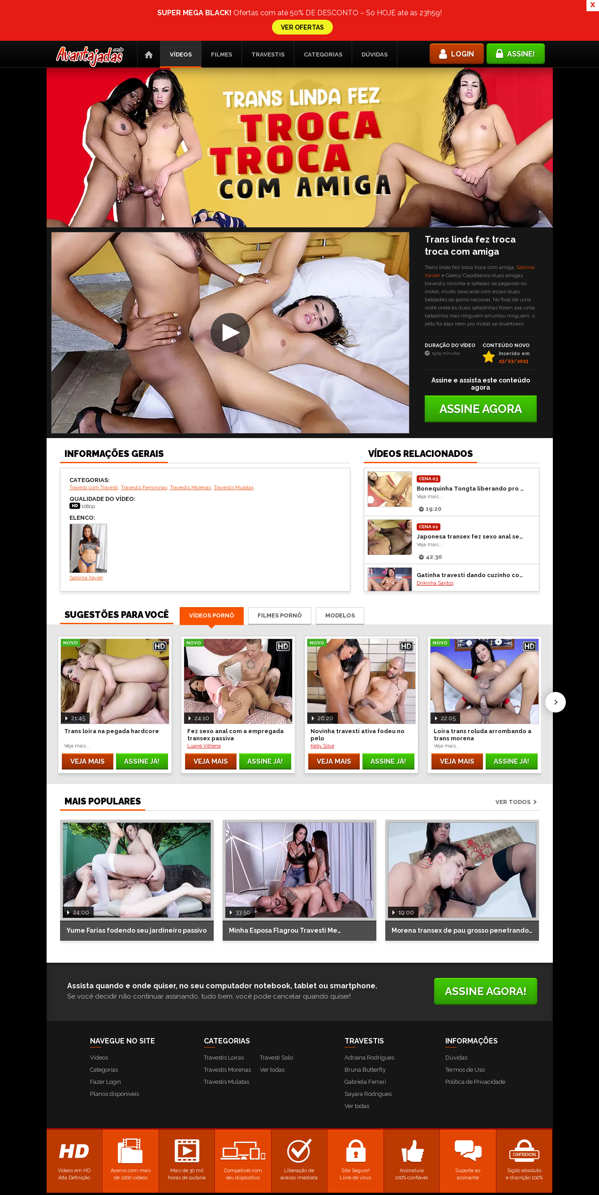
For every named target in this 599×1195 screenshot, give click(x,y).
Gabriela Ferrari (365, 1057)
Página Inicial (149, 29)
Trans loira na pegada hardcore (111, 706)
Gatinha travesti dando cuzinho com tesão (471, 550)
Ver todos (513, 777)
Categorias (323, 29)
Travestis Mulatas (234, 463)
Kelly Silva (322, 721)
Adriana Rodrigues (369, 1033)
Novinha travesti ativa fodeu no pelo (357, 710)
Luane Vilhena (204, 721)
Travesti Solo (276, 1033)
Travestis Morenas (190, 463)
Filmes (221, 29)
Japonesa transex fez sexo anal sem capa (471, 511)
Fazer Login (105, 1057)
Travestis (267, 29)
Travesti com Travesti (93, 463)
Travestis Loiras (224, 1033)
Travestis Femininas (144, 463)
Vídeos (181, 29)
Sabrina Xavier (88, 527)
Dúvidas (375, 29)
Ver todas (272, 1045)
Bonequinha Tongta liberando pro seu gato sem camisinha (471, 464)
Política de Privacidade (475, 1057)
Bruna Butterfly (365, 1045)
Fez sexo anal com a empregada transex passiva (235, 710)
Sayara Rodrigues (368, 1069)
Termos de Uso (465, 1045)
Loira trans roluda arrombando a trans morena (482, 710)
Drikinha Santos (435, 558)
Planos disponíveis (114, 1069)
